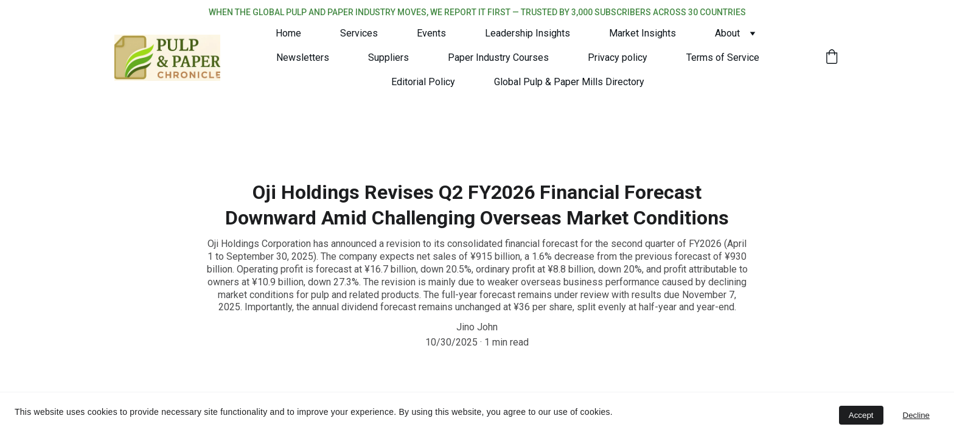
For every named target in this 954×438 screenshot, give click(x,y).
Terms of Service (722, 57)
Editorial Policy (423, 82)
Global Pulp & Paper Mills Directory (569, 82)
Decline (916, 415)
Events (431, 33)
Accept (861, 415)
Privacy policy (617, 57)
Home (288, 33)
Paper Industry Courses (498, 57)
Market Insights (642, 33)
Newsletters (302, 57)
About (727, 33)
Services (359, 33)
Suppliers (388, 57)
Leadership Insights (527, 33)
